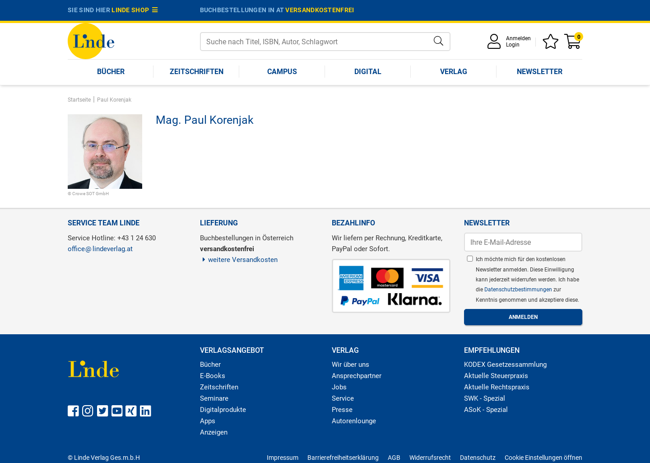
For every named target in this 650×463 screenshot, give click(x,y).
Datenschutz (478, 457)
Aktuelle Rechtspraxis (496, 387)
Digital (367, 71)
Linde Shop (134, 10)
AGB (394, 457)
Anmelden (518, 38)
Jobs (339, 387)
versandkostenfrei (319, 10)
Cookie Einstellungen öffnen (543, 457)
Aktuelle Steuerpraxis (496, 376)
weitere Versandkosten (239, 260)
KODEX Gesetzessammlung (505, 364)
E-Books (212, 376)
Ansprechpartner (356, 376)
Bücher (111, 71)
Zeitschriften (196, 71)
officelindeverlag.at (100, 249)
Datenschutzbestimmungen (518, 289)
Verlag (453, 71)
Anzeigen (214, 432)
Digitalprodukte (223, 410)
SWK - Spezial (484, 398)
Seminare (214, 398)
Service (343, 398)
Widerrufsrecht (430, 457)
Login (513, 45)
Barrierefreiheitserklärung (343, 457)
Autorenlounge (354, 421)
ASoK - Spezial (486, 410)
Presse (342, 410)
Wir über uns (350, 364)
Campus (282, 71)
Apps (207, 421)
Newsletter (539, 71)
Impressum (282, 457)
